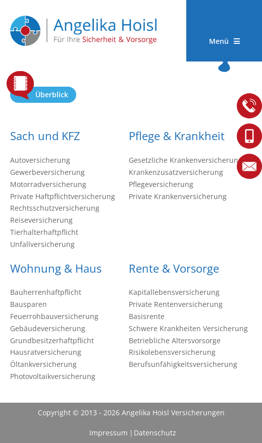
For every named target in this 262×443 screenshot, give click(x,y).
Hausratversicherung (45, 352)
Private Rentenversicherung (176, 304)
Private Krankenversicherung (178, 196)
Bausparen (28, 304)
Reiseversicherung (41, 220)
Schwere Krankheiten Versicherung (188, 328)
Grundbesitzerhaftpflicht (52, 340)
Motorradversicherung (48, 184)
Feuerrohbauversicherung (54, 316)
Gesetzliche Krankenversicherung (185, 160)
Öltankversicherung (43, 364)
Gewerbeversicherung (47, 172)
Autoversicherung (40, 160)
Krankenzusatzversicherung (176, 172)
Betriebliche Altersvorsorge (175, 340)
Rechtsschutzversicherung (54, 208)
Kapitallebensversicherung (174, 292)
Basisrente (147, 316)
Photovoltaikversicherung (52, 376)
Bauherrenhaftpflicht (45, 292)
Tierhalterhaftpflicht (44, 232)
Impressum (108, 432)
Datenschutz (155, 432)
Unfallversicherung (42, 244)
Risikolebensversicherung (172, 352)
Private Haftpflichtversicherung (62, 196)
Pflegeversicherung (161, 184)
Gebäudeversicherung (47, 328)
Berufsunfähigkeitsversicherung (183, 364)
